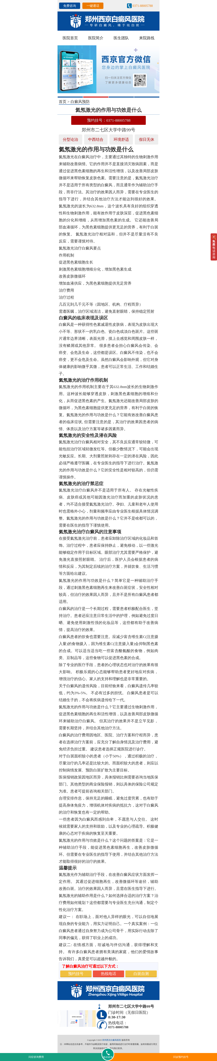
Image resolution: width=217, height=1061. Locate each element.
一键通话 (93, 6)
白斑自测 (141, 974)
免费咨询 (69, 6)
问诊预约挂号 (180, 1057)
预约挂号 (75, 974)
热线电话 (108, 974)
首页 (62, 102)
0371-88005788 (143, 6)
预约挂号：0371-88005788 (108, 120)
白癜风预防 (80, 102)
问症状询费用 (36, 1057)
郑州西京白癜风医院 (111, 1040)
